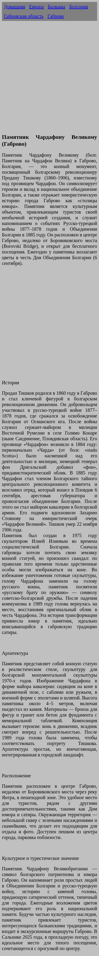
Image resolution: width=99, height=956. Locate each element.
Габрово (55, 16)
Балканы (56, 6)
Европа (36, 6)
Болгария (78, 6)
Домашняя (14, 6)
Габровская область (23, 16)
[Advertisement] (49, 79)
